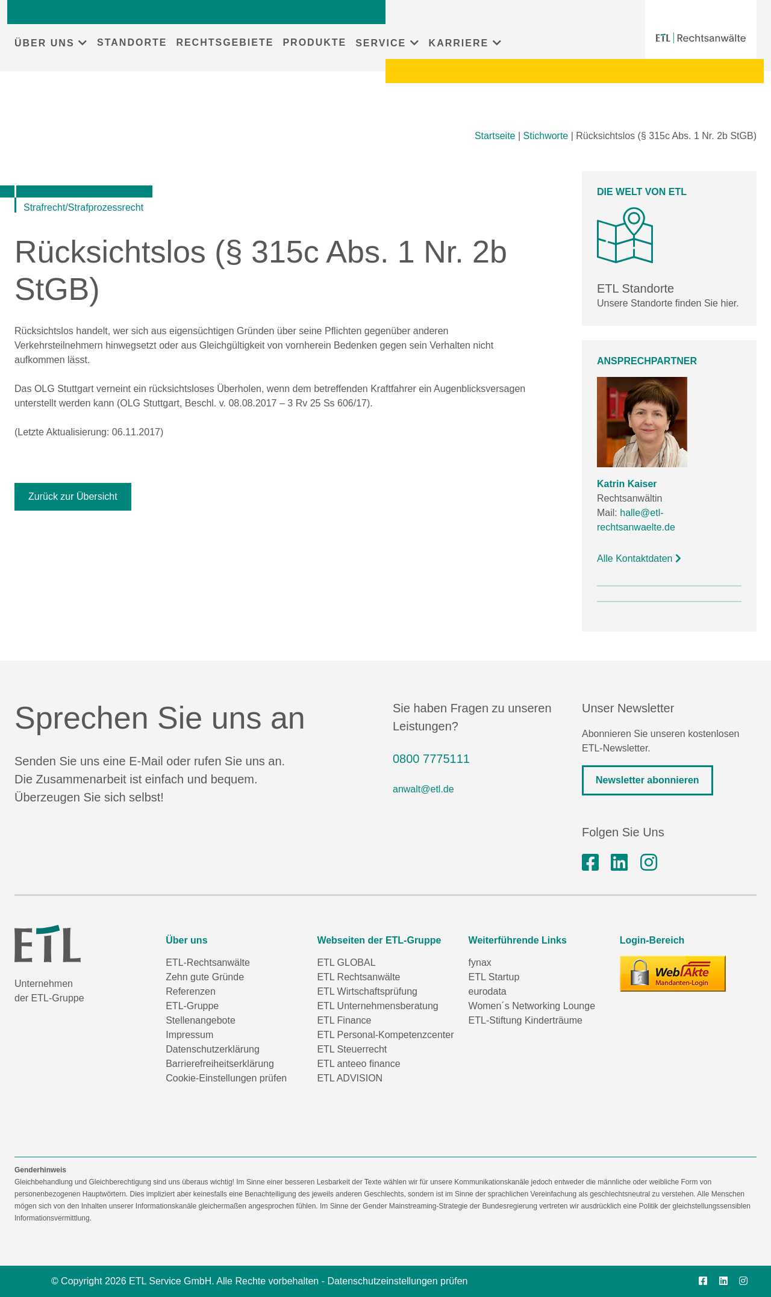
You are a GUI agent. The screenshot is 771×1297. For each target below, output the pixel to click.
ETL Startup (494, 977)
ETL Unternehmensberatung (377, 1006)
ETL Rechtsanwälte (358, 977)
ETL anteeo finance (358, 1064)
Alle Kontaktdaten (639, 558)
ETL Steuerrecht (352, 1049)
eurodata (488, 991)
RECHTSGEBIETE (224, 42)
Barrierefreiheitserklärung (220, 1064)
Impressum (189, 1035)
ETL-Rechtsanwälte (208, 962)
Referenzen (191, 991)
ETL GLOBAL (346, 962)
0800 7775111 (431, 758)
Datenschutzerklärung (213, 1049)
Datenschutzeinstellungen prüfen (397, 1281)
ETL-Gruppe (192, 1006)
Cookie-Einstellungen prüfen (226, 1078)
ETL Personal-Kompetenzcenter (385, 1035)
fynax (480, 962)
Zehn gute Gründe (205, 977)
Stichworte (546, 136)
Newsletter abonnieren (647, 780)
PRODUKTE (314, 42)
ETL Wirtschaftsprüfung (367, 991)
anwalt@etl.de (423, 789)
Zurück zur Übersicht (72, 496)
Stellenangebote (201, 1020)
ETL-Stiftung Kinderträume (525, 1020)
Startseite (495, 136)
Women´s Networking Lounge (532, 1006)
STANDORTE (132, 42)
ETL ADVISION (349, 1078)
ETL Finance (344, 1020)
